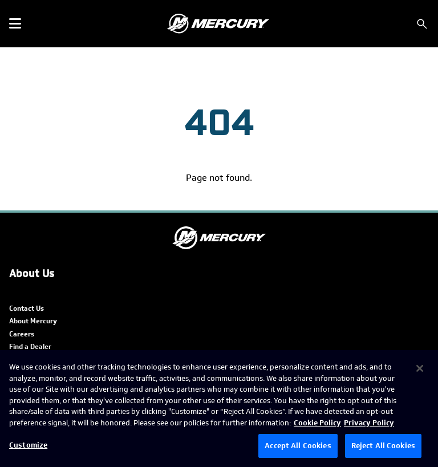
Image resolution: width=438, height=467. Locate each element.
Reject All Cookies (383, 445)
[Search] (422, 24)
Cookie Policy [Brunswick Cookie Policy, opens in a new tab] (317, 422)
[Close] (419, 368)
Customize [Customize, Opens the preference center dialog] (28, 445)
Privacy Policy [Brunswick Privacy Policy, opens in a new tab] (369, 422)
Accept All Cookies (298, 445)
